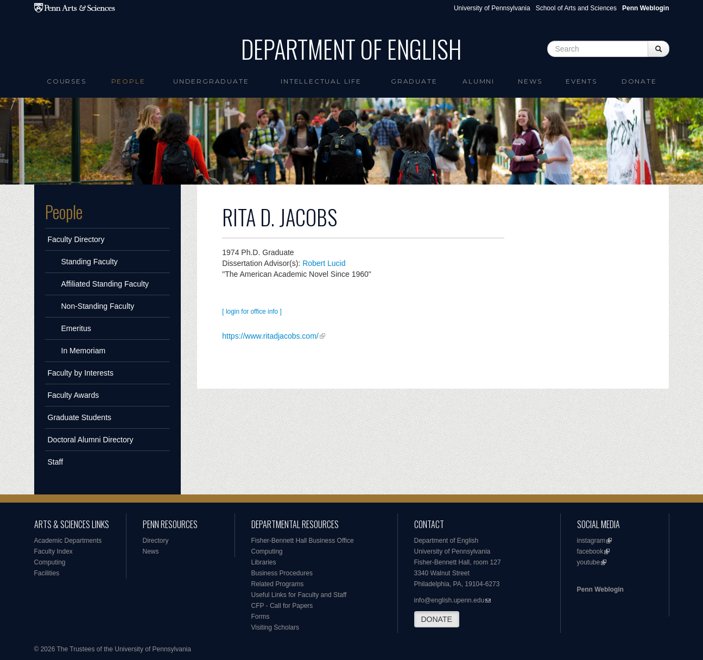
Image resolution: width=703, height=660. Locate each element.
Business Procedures (282, 573)
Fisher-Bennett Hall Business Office (302, 540)
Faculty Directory (76, 239)
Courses (66, 81)
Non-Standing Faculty (98, 306)
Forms (260, 616)
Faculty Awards (73, 395)
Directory (156, 540)
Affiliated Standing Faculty (105, 284)
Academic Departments (68, 540)
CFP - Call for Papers (282, 606)
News (530, 81)
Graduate (414, 81)
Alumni (479, 81)
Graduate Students (80, 417)
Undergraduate (211, 81)
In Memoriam (83, 350)
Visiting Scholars (275, 627)
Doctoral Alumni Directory (91, 439)
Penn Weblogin (600, 589)
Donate (639, 81)
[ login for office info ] (252, 311)
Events (581, 81)
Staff (56, 462)
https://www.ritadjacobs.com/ (270, 336)
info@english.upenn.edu (449, 600)
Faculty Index (53, 551)
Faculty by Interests (80, 373)
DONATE (436, 619)
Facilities (47, 573)
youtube (588, 562)
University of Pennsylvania (492, 8)
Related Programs (277, 584)
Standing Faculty (89, 261)
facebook (590, 551)
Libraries (263, 562)
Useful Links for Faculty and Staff (299, 595)
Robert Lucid (323, 263)
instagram (591, 540)
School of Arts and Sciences (576, 8)
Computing (50, 562)
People (128, 81)
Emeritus (76, 328)
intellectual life (321, 81)
